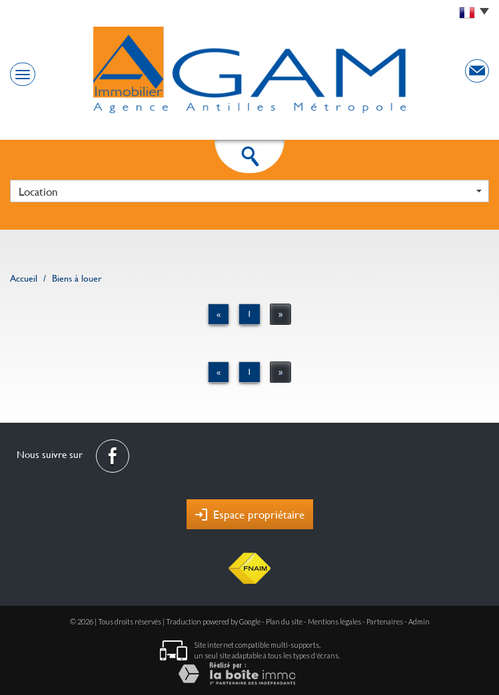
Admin (419, 621)
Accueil (23, 278)
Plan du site (284, 621)
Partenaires (384, 621)
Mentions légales (334, 621)
